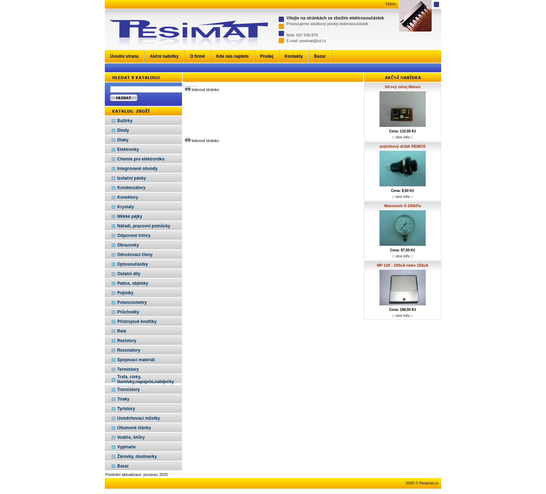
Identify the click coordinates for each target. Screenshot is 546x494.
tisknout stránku (205, 89)
